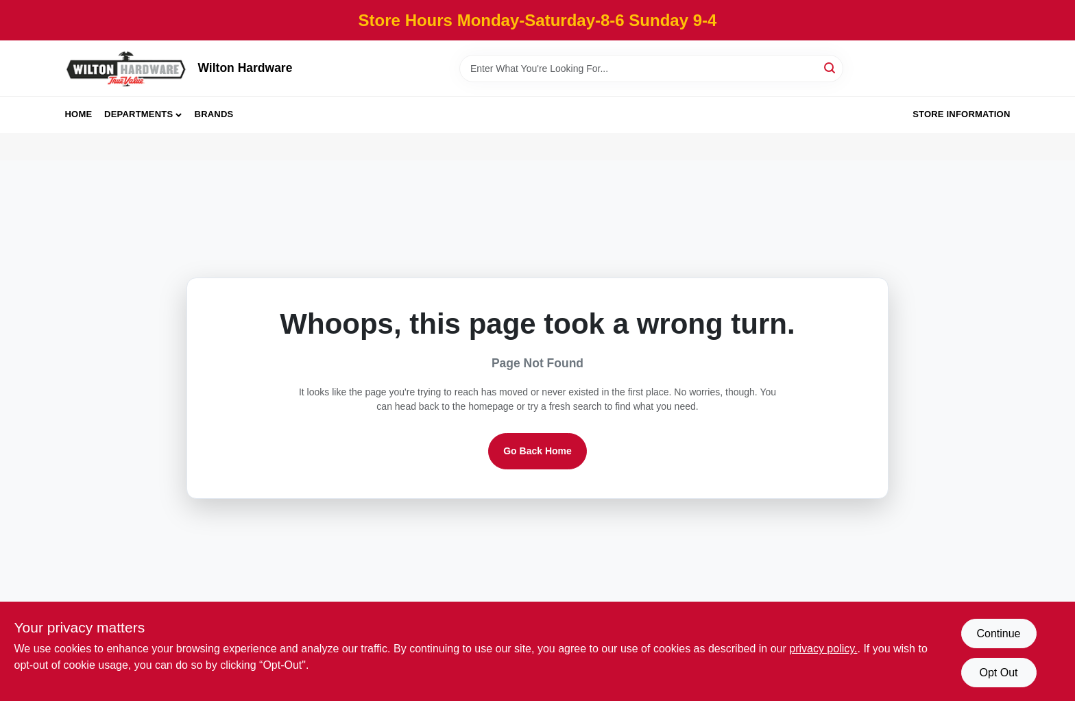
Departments (138, 114)
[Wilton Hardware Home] (127, 68)
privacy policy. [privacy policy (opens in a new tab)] (823, 648)
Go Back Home (537, 450)
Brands (214, 114)
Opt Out (998, 672)
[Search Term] (651, 68)
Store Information (961, 114)
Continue (998, 633)
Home (79, 114)
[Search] (831, 67)
